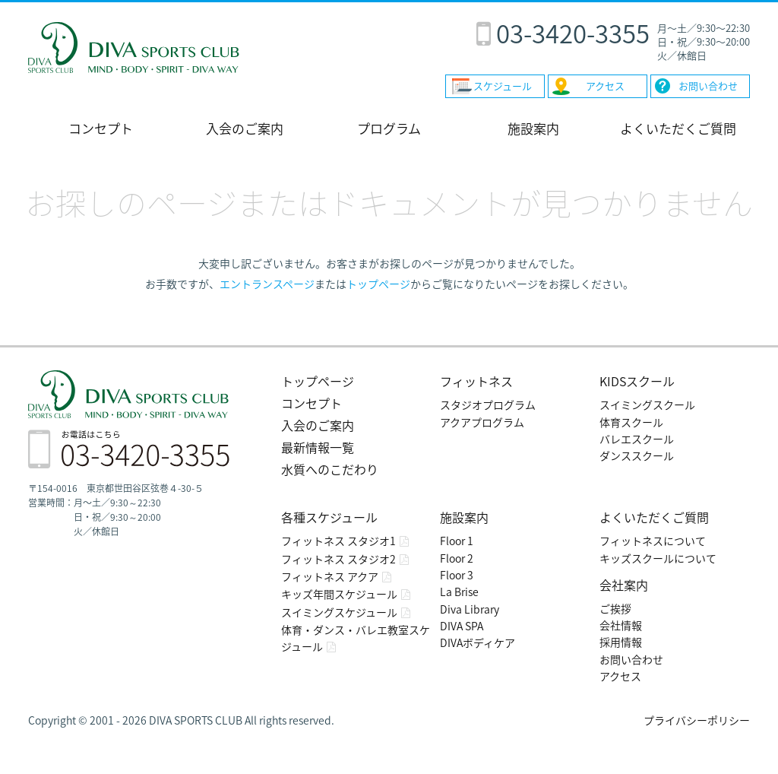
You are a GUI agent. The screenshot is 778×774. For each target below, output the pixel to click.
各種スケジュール (329, 517)
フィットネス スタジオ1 (338, 540)
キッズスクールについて (657, 558)
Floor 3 (456, 574)
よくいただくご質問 (678, 128)
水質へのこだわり (329, 469)
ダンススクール (636, 455)
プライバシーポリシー (697, 720)
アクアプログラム (482, 422)
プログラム (389, 128)
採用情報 (620, 641)
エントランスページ (267, 283)
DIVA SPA (461, 625)
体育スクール (631, 422)
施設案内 (533, 128)
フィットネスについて (652, 540)
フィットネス (476, 381)
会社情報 (620, 625)
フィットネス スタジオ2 (338, 558)
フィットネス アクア (329, 576)
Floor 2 (456, 558)
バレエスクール (636, 438)
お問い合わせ (631, 659)
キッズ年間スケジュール (339, 593)
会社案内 (623, 585)
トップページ (378, 283)
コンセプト (100, 128)
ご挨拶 (615, 608)
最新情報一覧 (317, 447)
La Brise (459, 591)
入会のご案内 (244, 128)
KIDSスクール (637, 381)
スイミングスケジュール (339, 612)
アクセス (620, 676)
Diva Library (469, 609)
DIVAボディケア (477, 642)
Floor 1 (456, 540)
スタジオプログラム (488, 404)
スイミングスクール (647, 404)
